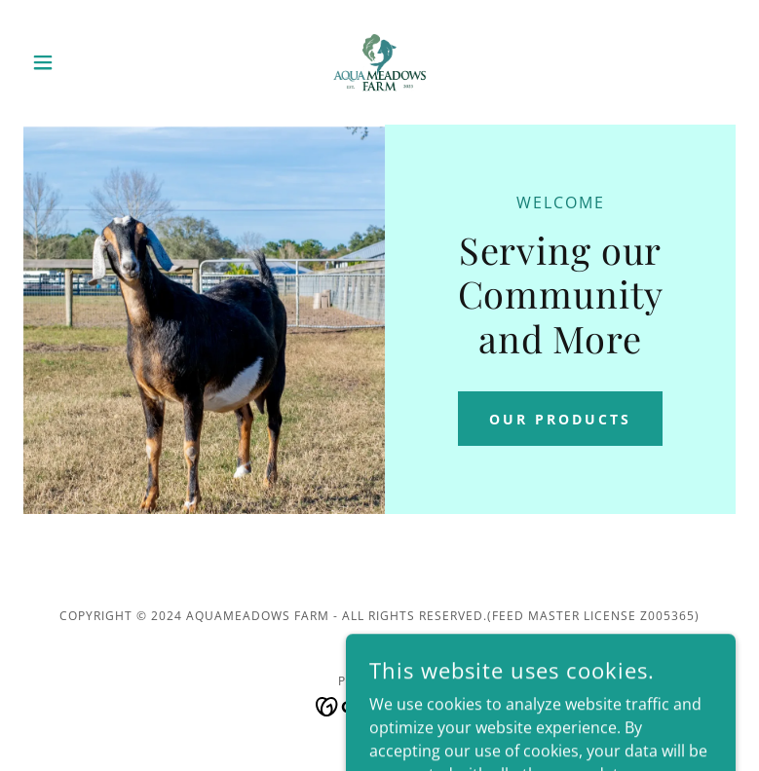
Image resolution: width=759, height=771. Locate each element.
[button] (77, 62)
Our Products (560, 419)
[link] (380, 62)
